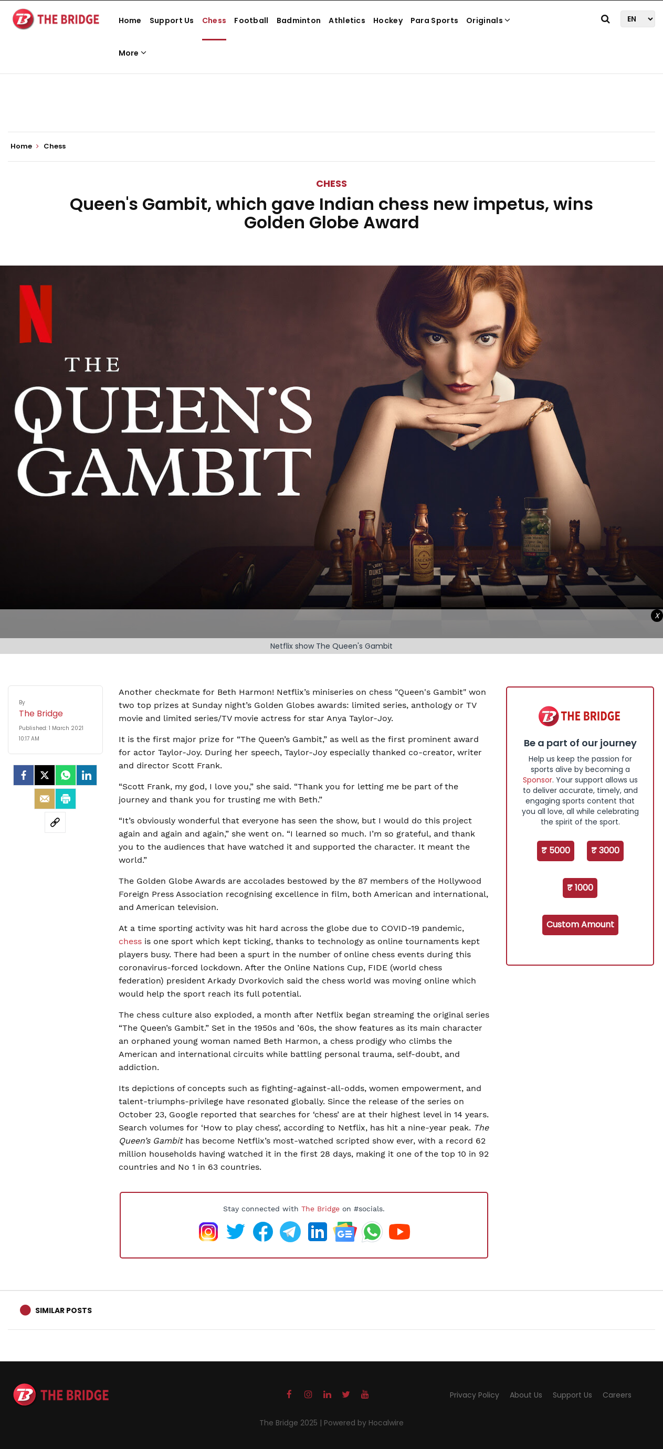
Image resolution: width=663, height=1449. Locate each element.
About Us (526, 1395)
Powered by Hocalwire (364, 1423)
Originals (488, 20)
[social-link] (55, 822)
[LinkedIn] (86, 775)
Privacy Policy (474, 1395)
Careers (617, 1395)
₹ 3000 (605, 850)
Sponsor (537, 780)
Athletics (347, 20)
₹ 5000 (555, 850)
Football (251, 20)
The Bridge (320, 1208)
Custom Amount (580, 924)
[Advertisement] (332, 99)
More (133, 53)
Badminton (299, 20)
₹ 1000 (580, 888)
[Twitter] (44, 775)
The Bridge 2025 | (291, 1423)
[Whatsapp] (65, 775)
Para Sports (434, 20)
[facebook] (23, 775)
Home (130, 20)
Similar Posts (63, 1310)
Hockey (388, 20)
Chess (214, 20)
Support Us (172, 20)
